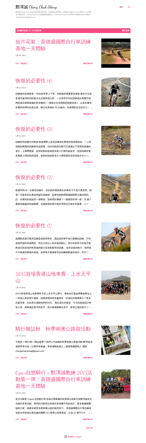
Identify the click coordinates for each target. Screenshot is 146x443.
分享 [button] (17, 63)
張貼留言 (24, 63)
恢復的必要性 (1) (33, 226)
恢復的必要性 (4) (34, 81)
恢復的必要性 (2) (34, 177)
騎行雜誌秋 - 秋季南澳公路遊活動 (53, 329)
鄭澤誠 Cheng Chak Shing (36, 7)
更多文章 (89, 428)
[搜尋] (121, 7)
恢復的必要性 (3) (34, 129)
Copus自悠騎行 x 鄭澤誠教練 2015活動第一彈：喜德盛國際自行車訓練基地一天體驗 (54, 379)
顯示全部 (125, 30)
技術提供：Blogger (73, 436)
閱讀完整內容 (88, 63)
